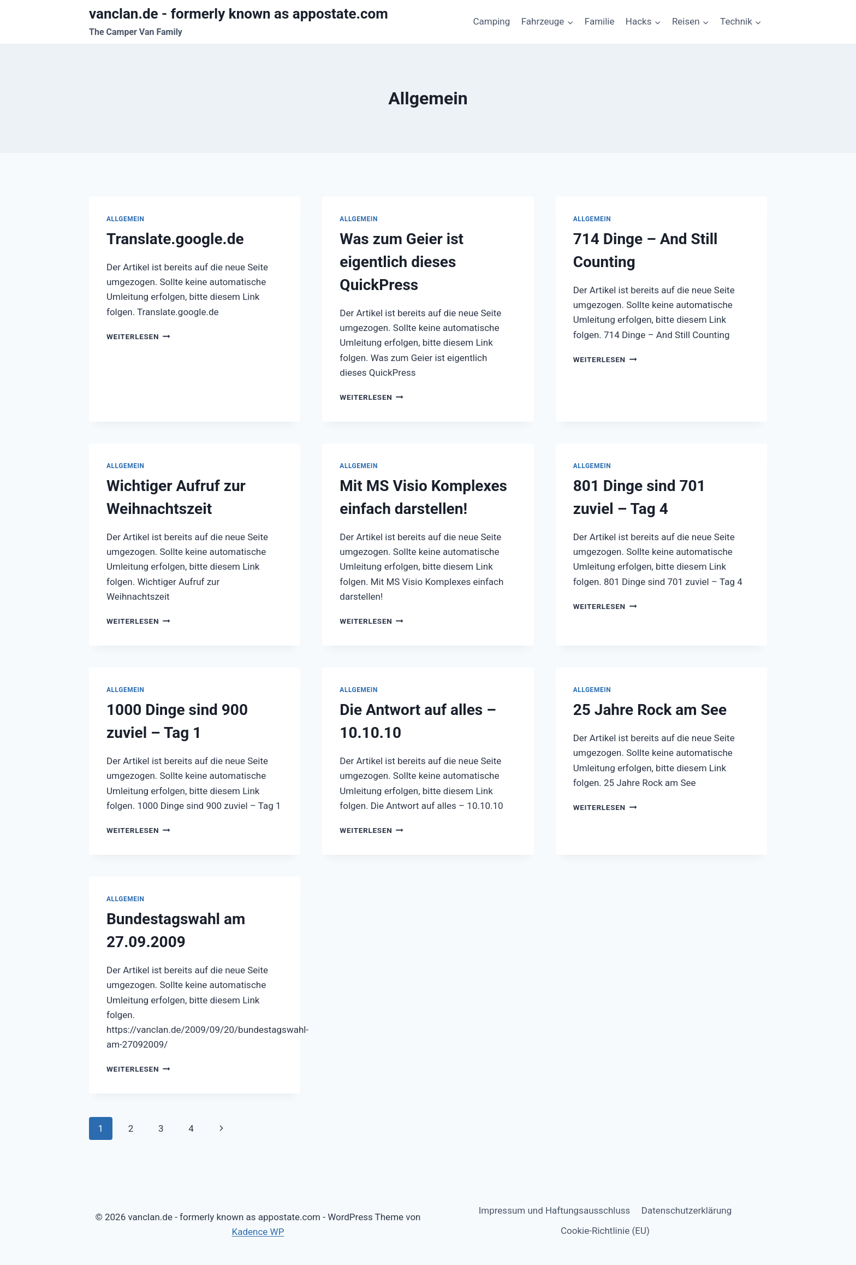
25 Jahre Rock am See (650, 710)
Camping (491, 21)
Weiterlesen (138, 336)
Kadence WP (258, 1231)
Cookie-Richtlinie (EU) (605, 1230)
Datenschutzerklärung (686, 1210)
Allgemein (125, 219)
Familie (600, 21)
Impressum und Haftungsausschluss (555, 1210)
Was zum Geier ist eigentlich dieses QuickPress (401, 262)
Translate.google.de (175, 239)
